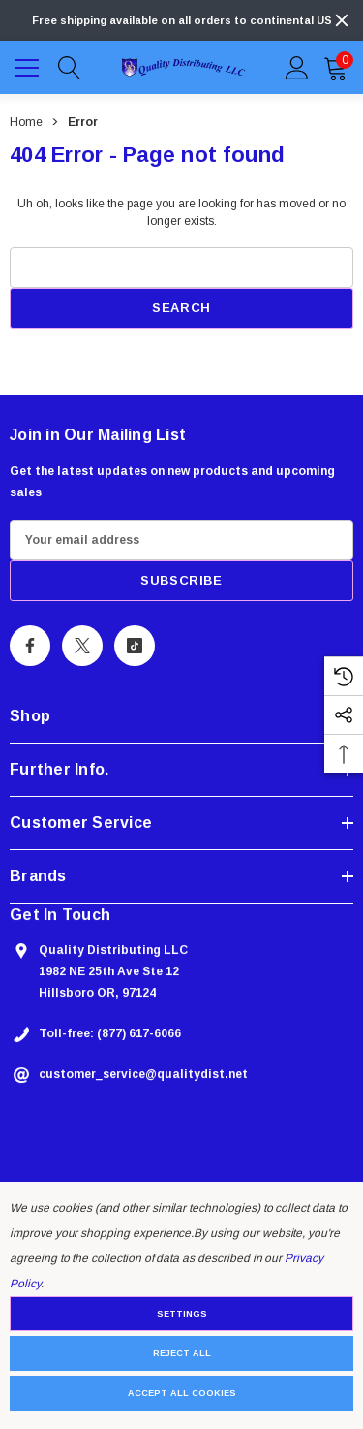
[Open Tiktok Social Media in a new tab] (134, 645)
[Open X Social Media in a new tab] (82, 645)
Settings (182, 1313)
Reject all (182, 1353)
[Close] (341, 20)
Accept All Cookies (182, 1393)
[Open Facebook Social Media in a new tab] (30, 645)
